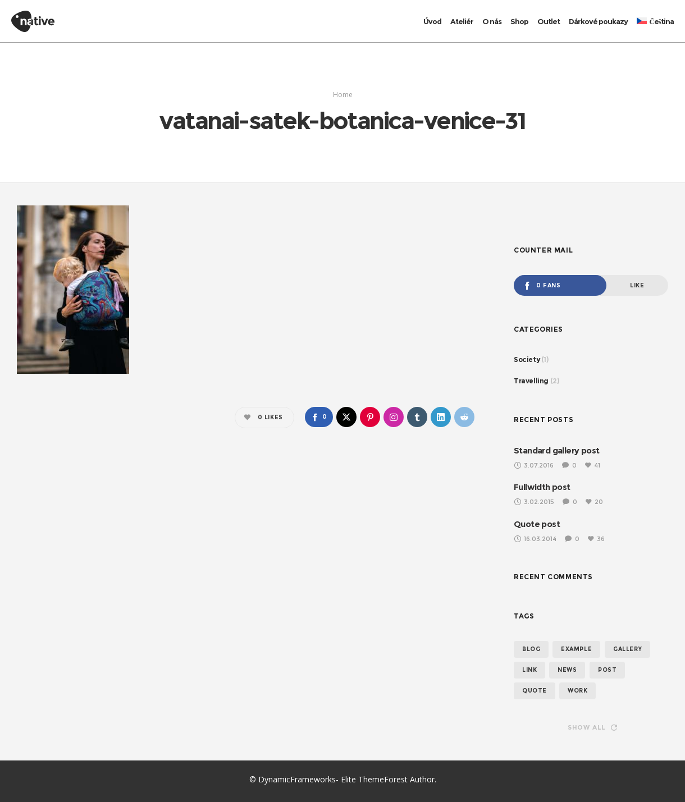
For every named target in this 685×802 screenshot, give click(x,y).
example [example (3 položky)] (576, 649)
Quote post (536, 524)
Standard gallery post (557, 450)
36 (597, 539)
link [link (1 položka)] (529, 669)
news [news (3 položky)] (568, 669)
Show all (593, 727)
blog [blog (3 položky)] (531, 649)
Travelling (530, 381)
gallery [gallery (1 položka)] (627, 649)
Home (343, 94)
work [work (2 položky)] (576, 690)
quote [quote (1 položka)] (533, 690)
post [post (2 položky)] (607, 669)
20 (595, 502)
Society (526, 359)
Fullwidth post (543, 487)
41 (594, 465)
